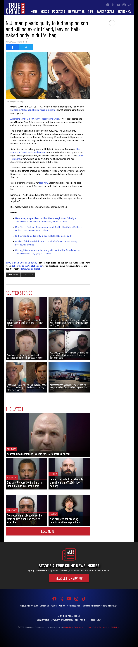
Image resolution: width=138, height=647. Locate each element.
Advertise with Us (58, 605)
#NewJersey (13, 274)
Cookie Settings (73, 605)
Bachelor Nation (43, 619)
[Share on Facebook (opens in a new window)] (12, 47)
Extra (53, 619)
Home (34, 11)
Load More (48, 531)
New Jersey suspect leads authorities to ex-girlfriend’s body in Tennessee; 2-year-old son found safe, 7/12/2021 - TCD (45, 220)
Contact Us (44, 605)
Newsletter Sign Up (69, 578)
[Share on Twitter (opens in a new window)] (26, 47)
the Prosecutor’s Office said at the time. (45, 151)
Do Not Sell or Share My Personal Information (100, 605)
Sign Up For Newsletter (29, 605)
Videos (44, 11)
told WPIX (44, 183)
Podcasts (58, 11)
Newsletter (76, 11)
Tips (90, 11)
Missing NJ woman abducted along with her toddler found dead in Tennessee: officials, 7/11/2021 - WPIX (47, 252)
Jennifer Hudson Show (64, 619)
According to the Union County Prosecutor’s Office (34, 119)
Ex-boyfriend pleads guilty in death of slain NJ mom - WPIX (43, 236)
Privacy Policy (92, 627)
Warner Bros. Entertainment (74, 627)
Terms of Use (104, 627)
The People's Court (94, 619)
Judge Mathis (80, 619)
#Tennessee (28, 274)
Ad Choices (115, 627)
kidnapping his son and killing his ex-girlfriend (33, 110)
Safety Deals (105, 11)
